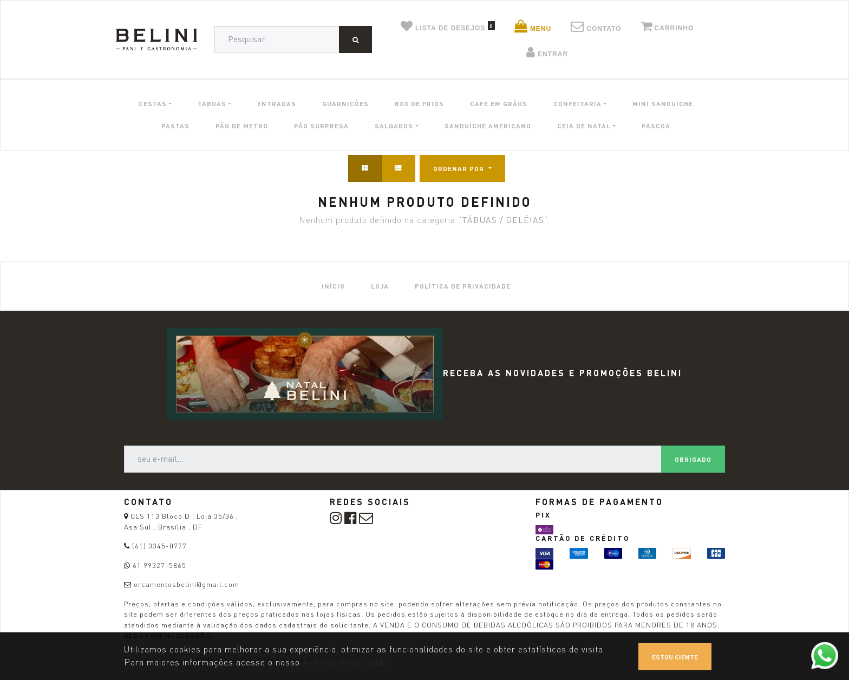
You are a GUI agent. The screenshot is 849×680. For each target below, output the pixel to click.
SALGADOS (394, 125)
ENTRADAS (276, 103)
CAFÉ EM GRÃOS (498, 103)
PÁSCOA (656, 125)
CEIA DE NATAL (584, 125)
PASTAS (175, 125)
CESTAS (153, 103)
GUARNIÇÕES (345, 103)
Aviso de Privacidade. (346, 662)
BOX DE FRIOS (419, 103)
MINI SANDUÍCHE (662, 103)
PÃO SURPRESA (321, 125)
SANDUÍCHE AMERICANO (488, 125)
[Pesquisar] (355, 39)
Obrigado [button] (693, 459)
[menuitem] (333, 286)
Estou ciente (675, 657)
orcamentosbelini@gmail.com (186, 584)
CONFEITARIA (577, 103)
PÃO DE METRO (241, 125)
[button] (462, 168)
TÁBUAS (212, 103)
